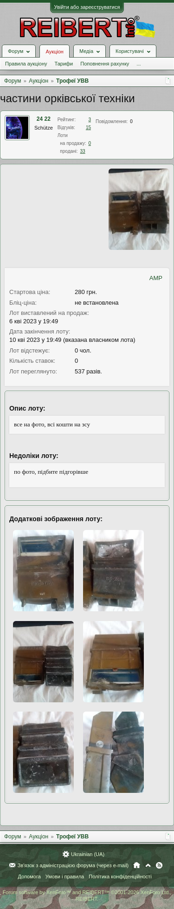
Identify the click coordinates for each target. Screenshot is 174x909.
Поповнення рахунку (104, 63)
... (138, 63)
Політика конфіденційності (120, 876)
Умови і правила (64, 876)
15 (88, 127)
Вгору (148, 865)
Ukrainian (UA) (87, 854)
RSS (159, 865)
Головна (136, 865)
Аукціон (54, 51)
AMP (155, 278)
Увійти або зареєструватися (87, 7)
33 (82, 151)
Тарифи (63, 63)
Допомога (29, 876)
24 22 (44, 119)
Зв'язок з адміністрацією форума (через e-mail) (73, 865)
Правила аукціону (26, 63)
